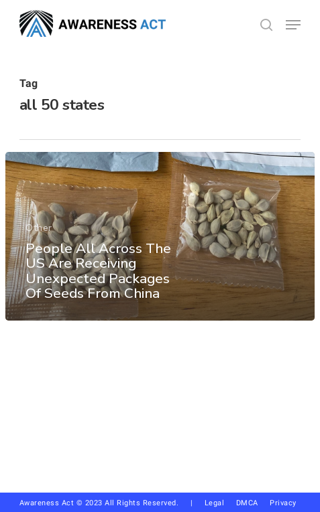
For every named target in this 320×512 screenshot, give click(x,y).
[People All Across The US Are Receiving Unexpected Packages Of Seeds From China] (160, 236)
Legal (215, 503)
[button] (293, 24)
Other (38, 228)
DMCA (247, 503)
